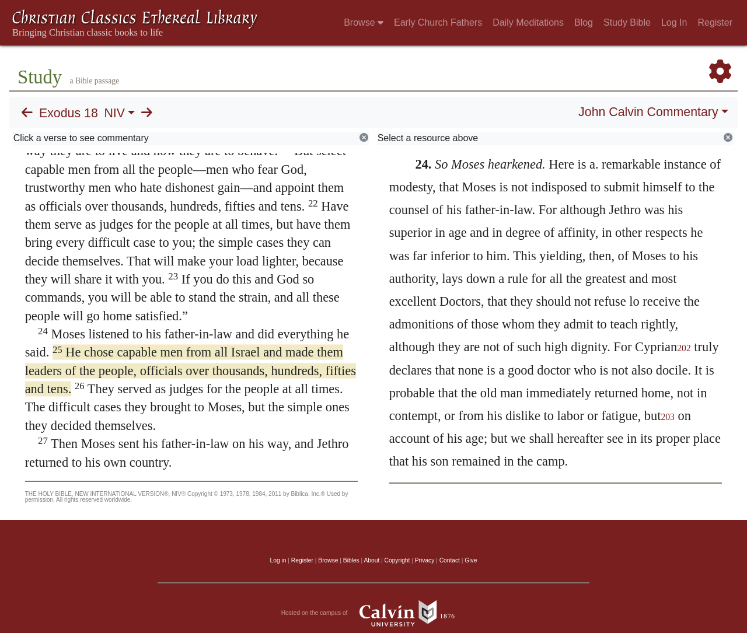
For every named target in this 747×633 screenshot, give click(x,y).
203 (668, 417)
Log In (674, 22)
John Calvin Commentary (648, 112)
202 (684, 348)
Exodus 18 (68, 113)
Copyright (397, 560)
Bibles (351, 560)
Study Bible (627, 22)
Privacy (425, 560)
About (371, 560)
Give (471, 560)
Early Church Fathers (438, 22)
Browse (363, 22)
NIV (114, 113)
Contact (449, 560)
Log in (278, 560)
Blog (583, 22)
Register (714, 22)
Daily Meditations (528, 22)
